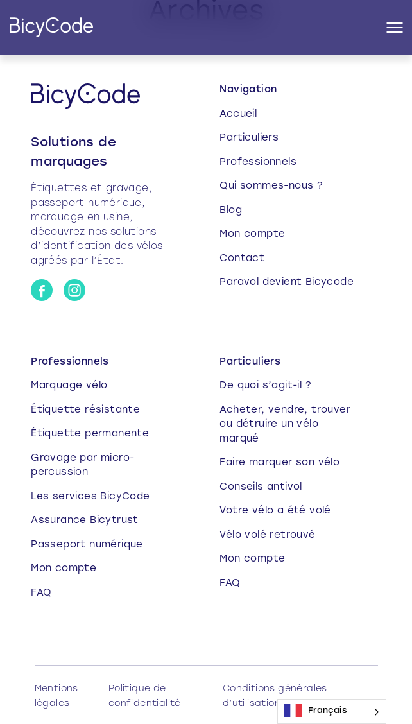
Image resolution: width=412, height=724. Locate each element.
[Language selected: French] (331, 711)
